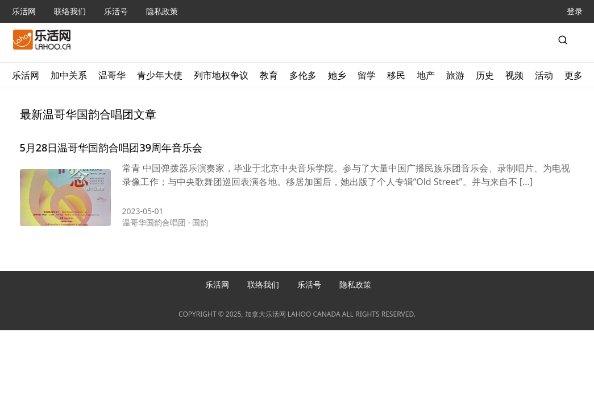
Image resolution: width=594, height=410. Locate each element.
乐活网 (24, 11)
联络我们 (70, 11)
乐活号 (116, 11)
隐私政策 (162, 11)
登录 (575, 11)
